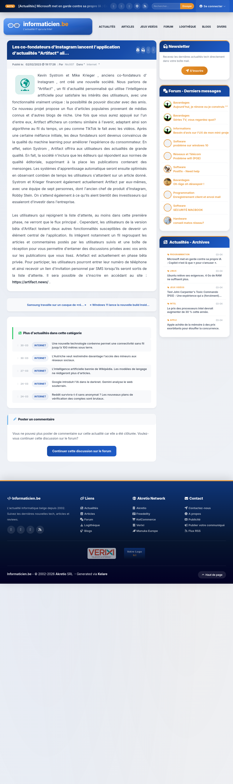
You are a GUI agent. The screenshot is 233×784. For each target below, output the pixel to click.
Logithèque (90, 525)
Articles (87, 513)
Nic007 (69, 64)
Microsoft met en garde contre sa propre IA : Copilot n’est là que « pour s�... (94, 6)
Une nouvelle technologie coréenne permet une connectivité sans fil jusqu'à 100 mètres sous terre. (98, 345)
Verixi (138, 525)
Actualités (179, 242)
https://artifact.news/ (30, 282)
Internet (91, 64)
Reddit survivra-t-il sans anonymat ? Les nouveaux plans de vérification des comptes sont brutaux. (92, 396)
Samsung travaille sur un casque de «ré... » (56, 305)
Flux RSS (192, 531)
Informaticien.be (19, 574)
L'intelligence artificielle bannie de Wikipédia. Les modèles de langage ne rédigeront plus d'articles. (99, 371)
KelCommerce (144, 519)
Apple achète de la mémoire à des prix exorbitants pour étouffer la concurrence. (193, 326)
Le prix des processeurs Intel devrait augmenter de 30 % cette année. (190, 310)
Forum (175, 91)
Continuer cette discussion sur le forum (81, 451)
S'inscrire (194, 70)
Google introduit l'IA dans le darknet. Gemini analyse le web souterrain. (92, 384)
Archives (200, 242)
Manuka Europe (145, 531)
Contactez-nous (197, 508)
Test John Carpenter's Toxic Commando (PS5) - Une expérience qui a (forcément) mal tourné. (193, 294)
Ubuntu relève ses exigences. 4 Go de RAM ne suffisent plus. (194, 277)
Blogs (86, 531)
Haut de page (211, 574)
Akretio (139, 508)
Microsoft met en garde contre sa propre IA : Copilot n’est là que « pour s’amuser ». (194, 260)
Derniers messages (202, 91)
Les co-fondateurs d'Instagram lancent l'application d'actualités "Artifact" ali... (66, 50)
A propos (192, 513)
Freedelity (141, 513)
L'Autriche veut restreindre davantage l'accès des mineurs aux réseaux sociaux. (94, 358)
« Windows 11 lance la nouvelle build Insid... (119, 305)
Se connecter (212, 6)
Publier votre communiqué (204, 525)
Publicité (192, 519)
